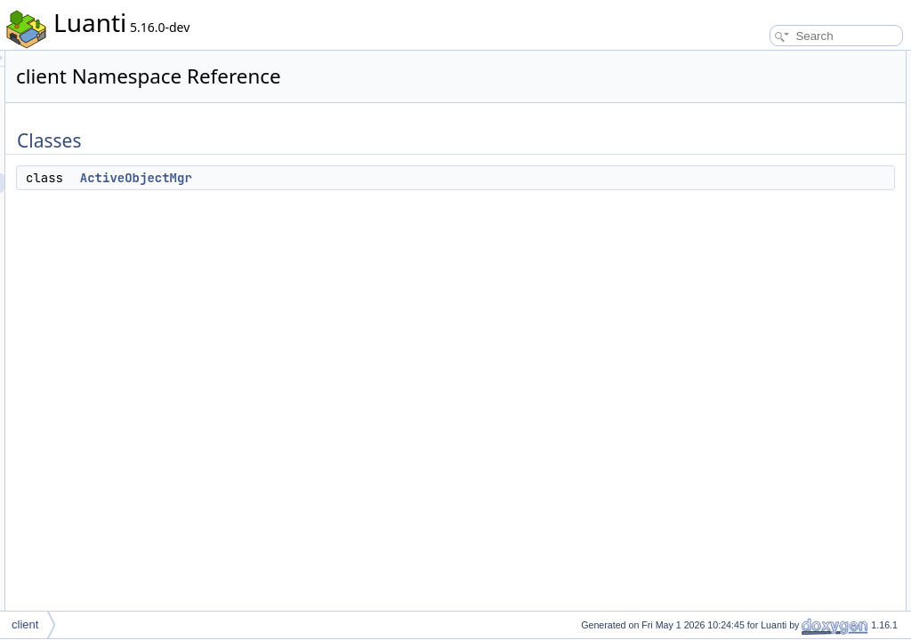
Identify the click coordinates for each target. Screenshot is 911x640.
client (25, 624)
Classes (732, 60)
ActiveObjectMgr (358, 178)
